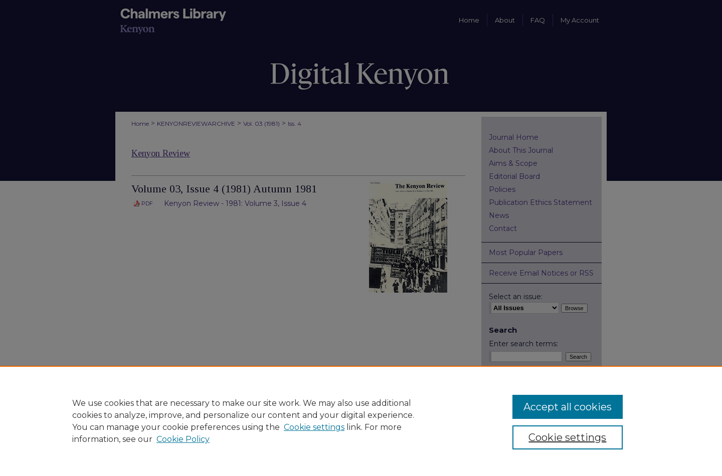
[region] (361, 421)
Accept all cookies (567, 407)
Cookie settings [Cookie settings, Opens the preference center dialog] (567, 437)
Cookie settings (314, 427)
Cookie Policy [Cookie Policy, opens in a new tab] (183, 439)
